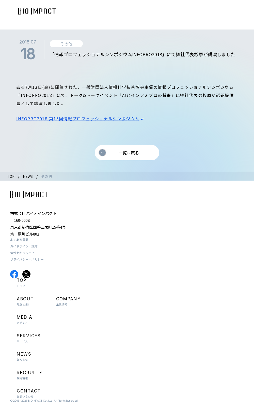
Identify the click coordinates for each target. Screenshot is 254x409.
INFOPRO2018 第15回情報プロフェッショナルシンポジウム (77, 118)
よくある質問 (19, 239)
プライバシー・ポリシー (27, 259)
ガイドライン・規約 (24, 246)
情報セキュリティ (22, 253)
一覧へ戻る (129, 153)
